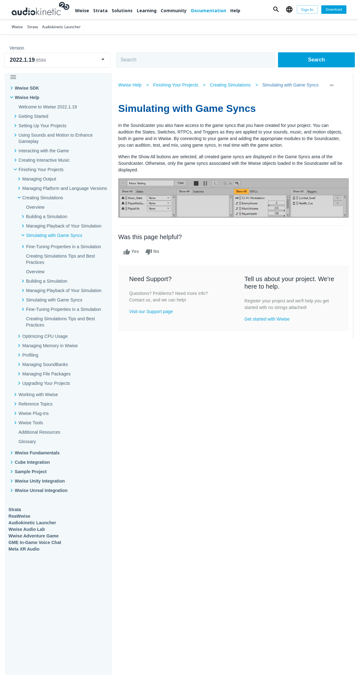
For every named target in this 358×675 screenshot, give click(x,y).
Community (174, 10)
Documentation (208, 10)
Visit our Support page (152, 311)
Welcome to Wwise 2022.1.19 (48, 106)
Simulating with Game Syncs (54, 235)
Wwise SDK (27, 88)
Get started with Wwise (267, 319)
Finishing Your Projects (41, 169)
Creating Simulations (42, 197)
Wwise (82, 10)
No (153, 251)
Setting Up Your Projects (43, 125)
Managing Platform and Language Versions (64, 188)
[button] (276, 9)
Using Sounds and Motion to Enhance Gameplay (56, 138)
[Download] (333, 9)
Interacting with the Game (44, 150)
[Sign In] (307, 9)
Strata (100, 10)
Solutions (122, 10)
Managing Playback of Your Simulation (63, 225)
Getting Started (33, 116)
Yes (132, 251)
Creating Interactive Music (44, 160)
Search (316, 59)
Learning (147, 10)
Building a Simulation (46, 216)
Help (235, 10)
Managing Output (39, 178)
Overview (35, 207)
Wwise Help (27, 97)
